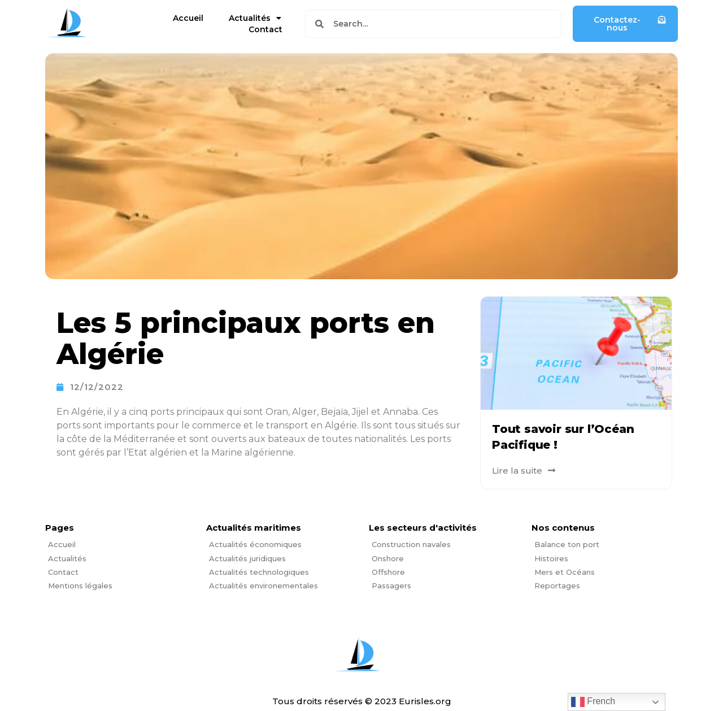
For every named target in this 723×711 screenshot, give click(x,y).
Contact (265, 29)
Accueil (188, 18)
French (593, 702)
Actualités (255, 18)
